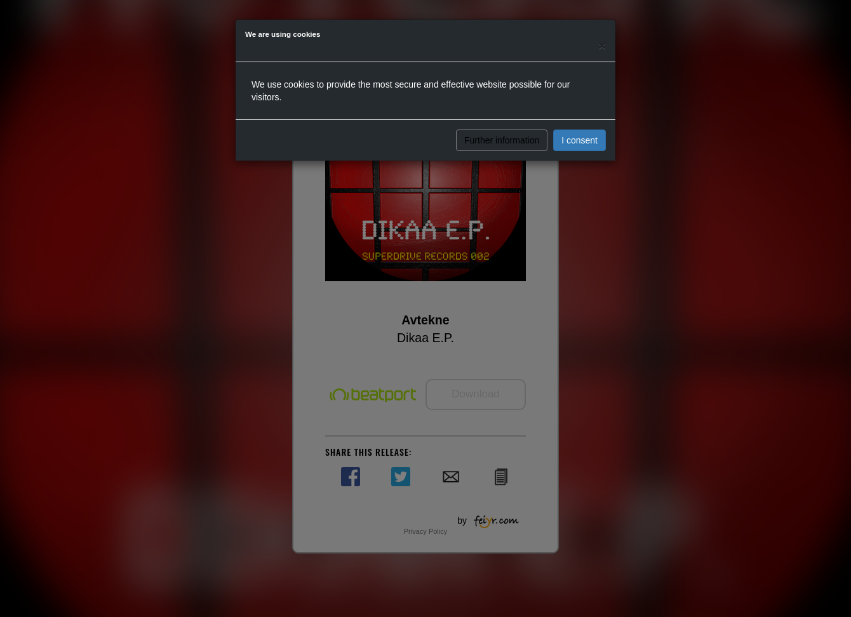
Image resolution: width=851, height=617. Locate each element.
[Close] (602, 45)
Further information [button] (501, 140)
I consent (579, 140)
